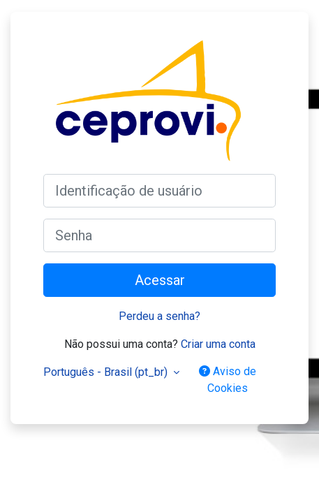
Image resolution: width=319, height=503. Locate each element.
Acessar (160, 280)
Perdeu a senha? (159, 316)
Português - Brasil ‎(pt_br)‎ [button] (106, 372)
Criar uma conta (218, 344)
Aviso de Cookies (227, 380)
